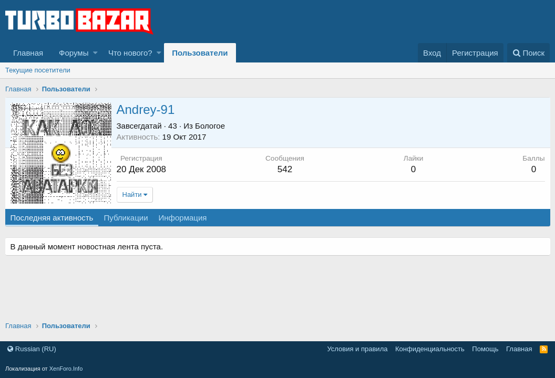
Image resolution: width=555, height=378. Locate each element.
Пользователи (200, 52)
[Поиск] (528, 52)
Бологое (211, 125)
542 (285, 169)
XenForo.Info (66, 368)
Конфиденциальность (430, 349)
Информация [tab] (183, 217)
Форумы (73, 52)
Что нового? (130, 52)
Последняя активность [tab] (52, 217)
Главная (28, 52)
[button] (95, 52)
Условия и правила (357, 349)
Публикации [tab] (127, 217)
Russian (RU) (31, 349)
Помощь (485, 349)
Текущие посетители (37, 70)
